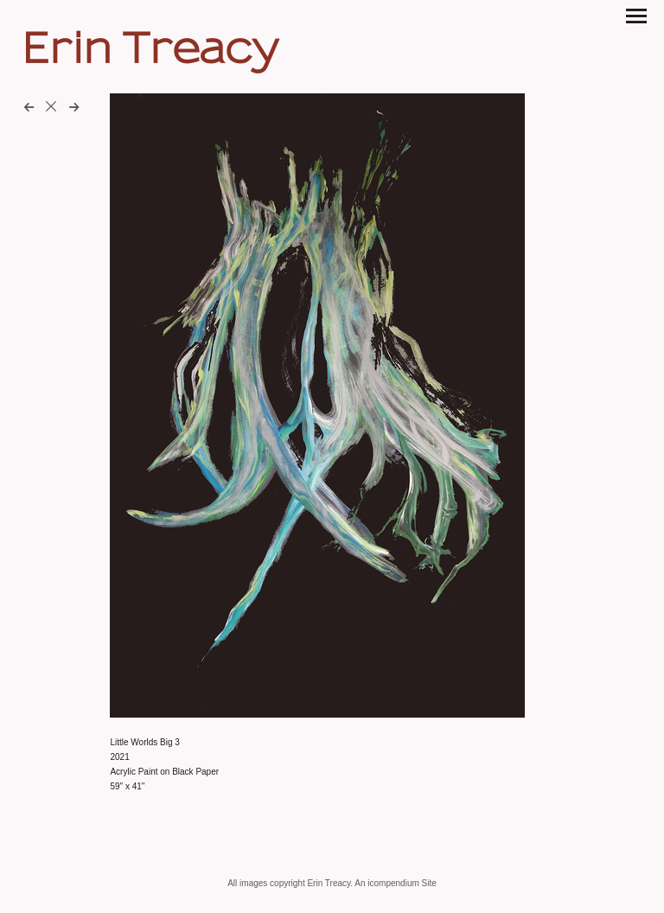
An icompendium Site (395, 883)
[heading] (150, 57)
